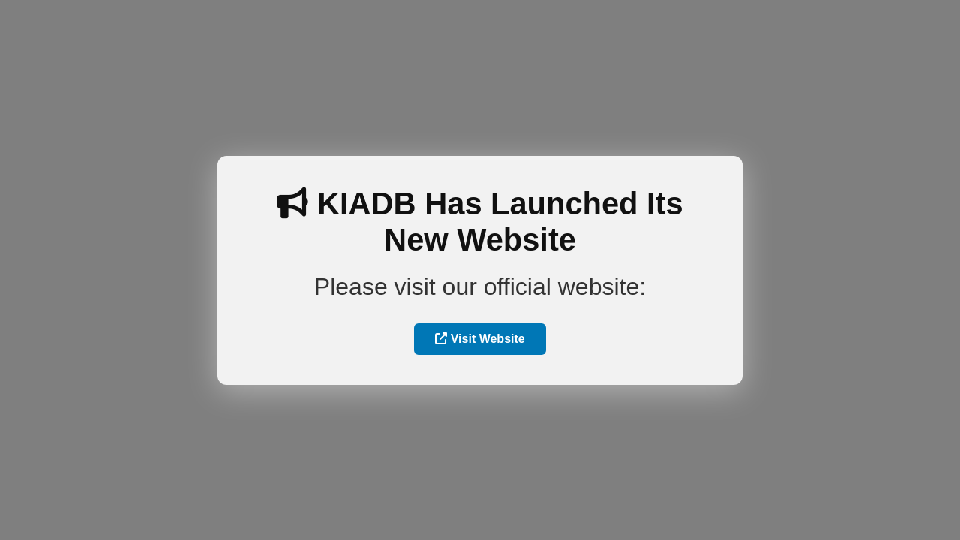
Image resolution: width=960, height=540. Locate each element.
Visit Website (479, 338)
